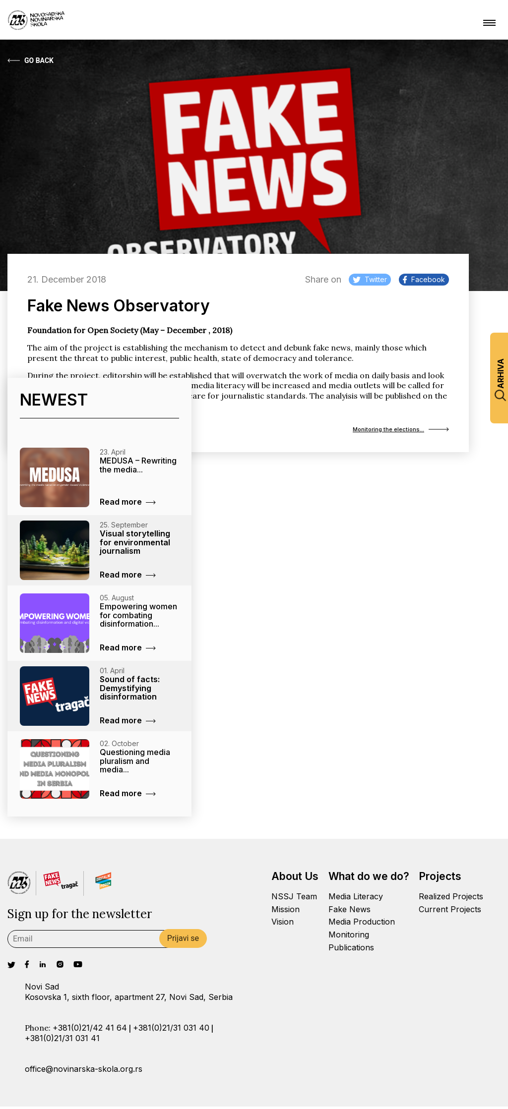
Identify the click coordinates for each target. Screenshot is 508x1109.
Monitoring (348, 937)
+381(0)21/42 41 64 (90, 1030)
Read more (128, 504)
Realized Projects (451, 899)
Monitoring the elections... (388, 431)
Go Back (30, 60)
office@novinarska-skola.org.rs (83, 1071)
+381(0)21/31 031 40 (171, 1030)
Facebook (424, 279)
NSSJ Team (294, 899)
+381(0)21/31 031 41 (62, 1041)
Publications (351, 950)
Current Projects (450, 912)
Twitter (370, 279)
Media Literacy (355, 899)
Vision (282, 924)
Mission (285, 912)
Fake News (349, 912)
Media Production (361, 924)
